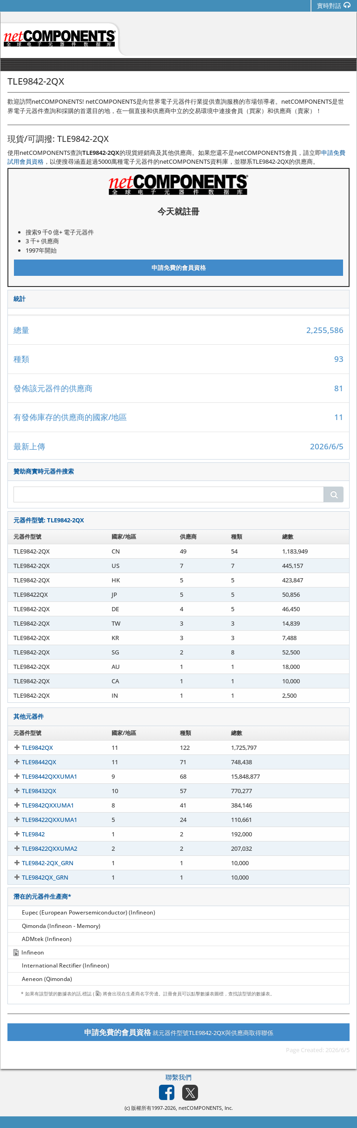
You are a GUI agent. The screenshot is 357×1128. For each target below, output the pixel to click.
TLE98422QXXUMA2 (41, 848)
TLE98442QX (30, 762)
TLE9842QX (29, 747)
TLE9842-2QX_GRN (39, 863)
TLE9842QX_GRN (36, 877)
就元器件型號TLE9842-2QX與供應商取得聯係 (178, 1032)
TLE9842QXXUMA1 (39, 805)
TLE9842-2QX (31, 551)
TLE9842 (24, 834)
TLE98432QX (30, 791)
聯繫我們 (178, 1077)
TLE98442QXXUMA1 (41, 776)
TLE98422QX (30, 594)
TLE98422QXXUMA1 (41, 819)
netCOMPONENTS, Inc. (205, 1107)
